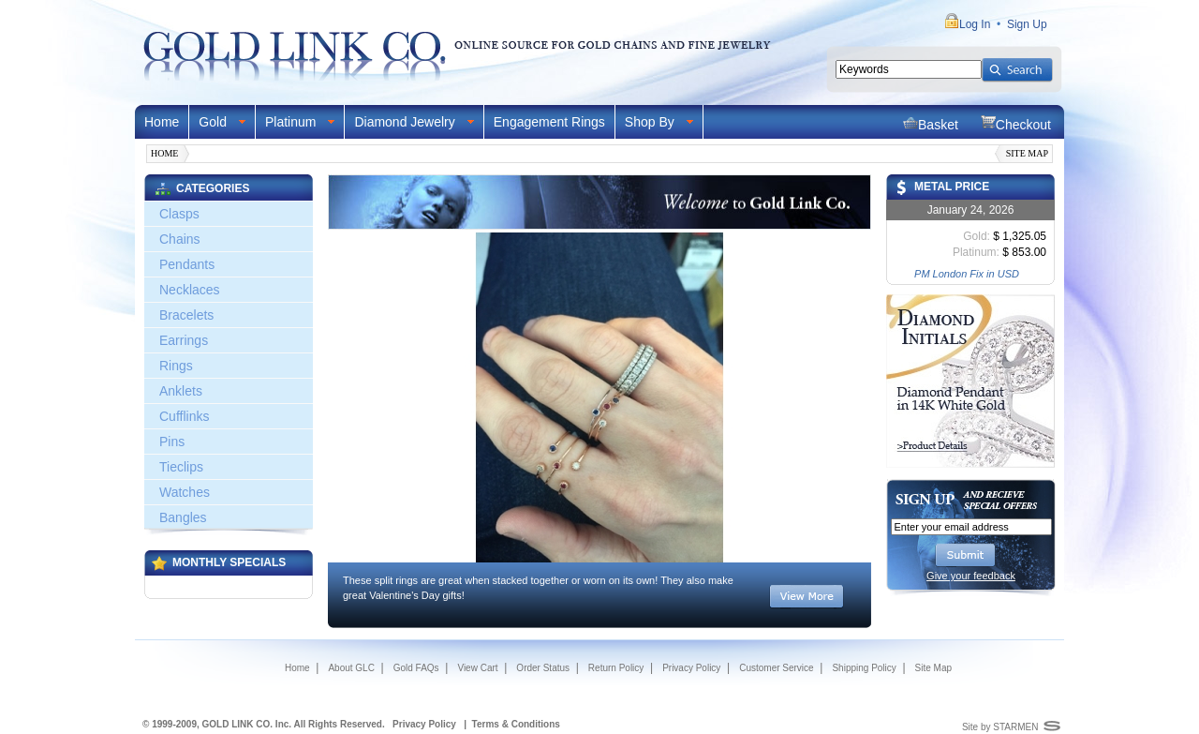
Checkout (1016, 123)
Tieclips (181, 466)
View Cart (477, 668)
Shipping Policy (864, 668)
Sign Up (1027, 24)
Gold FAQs (416, 668)
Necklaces (189, 289)
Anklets (180, 390)
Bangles (183, 517)
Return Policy (616, 668)
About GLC (351, 668)
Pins (172, 441)
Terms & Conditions (516, 724)
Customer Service (776, 668)
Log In (974, 24)
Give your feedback (970, 575)
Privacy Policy (691, 668)
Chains (179, 239)
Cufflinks (184, 416)
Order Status (543, 668)
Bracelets (186, 314)
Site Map (1027, 153)
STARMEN (1015, 727)
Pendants (187, 264)
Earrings (183, 340)
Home (161, 121)
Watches (184, 492)
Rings (176, 365)
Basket (930, 123)
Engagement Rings (549, 121)
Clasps (179, 213)
